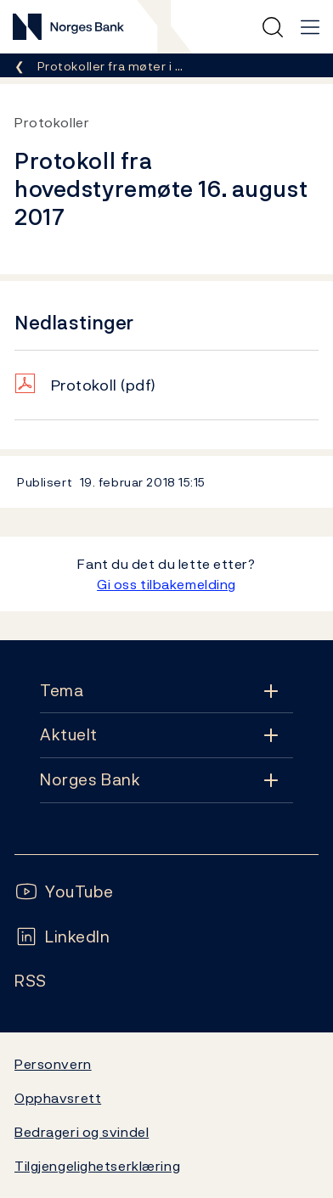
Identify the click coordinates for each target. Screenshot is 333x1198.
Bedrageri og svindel (81, 1132)
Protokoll (103, 385)
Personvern (53, 1064)
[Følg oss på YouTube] (64, 892)
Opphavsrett (57, 1098)
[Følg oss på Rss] (30, 981)
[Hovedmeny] (310, 27)
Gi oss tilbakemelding (166, 584)
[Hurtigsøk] (272, 27)
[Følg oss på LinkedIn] (62, 937)
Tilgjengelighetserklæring (97, 1166)
